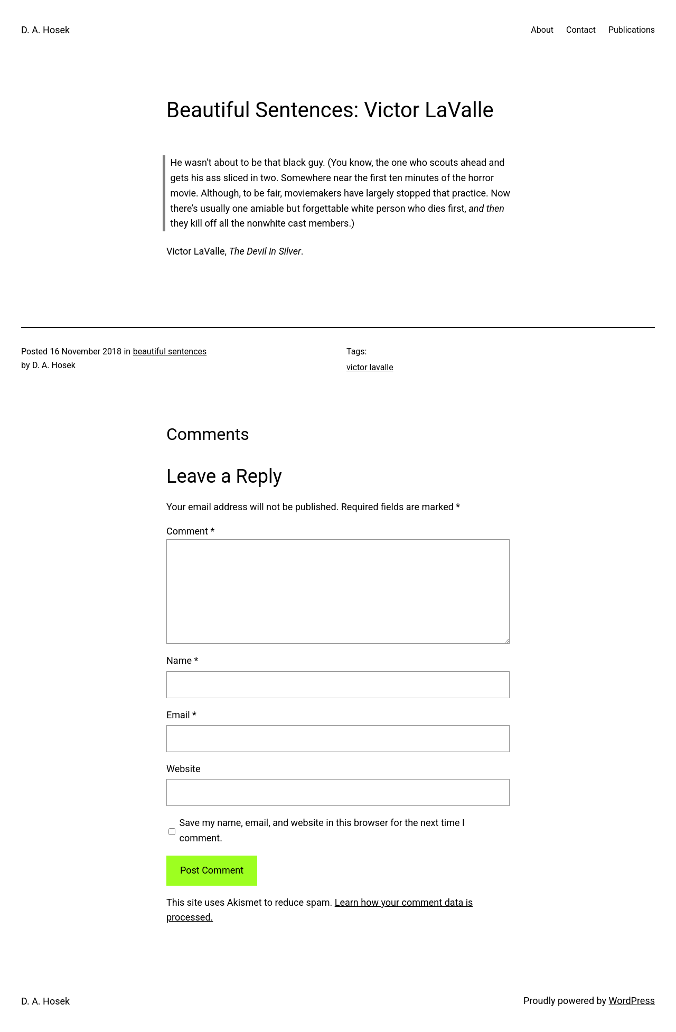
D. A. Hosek (45, 29)
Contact (581, 30)
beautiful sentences (170, 351)
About (542, 30)
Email (181, 714)
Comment (190, 531)
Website (183, 768)
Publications (631, 30)
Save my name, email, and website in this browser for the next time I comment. (322, 830)
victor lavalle (369, 367)
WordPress (632, 1000)
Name (182, 660)
